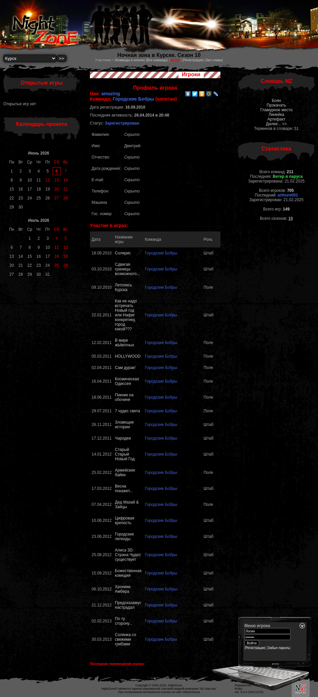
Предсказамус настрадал (128, 605)
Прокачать (276, 105)
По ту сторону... (124, 621)
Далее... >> (276, 124)
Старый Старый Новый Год (125, 454)
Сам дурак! (125, 367)
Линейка (276, 114)
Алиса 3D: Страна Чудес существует (128, 555)
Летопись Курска (123, 287)
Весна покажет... (124, 488)
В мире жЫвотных (124, 342)
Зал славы (213, 60)
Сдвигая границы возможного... (127, 269)
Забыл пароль (279, 648)
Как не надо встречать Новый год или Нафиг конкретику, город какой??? (126, 315)
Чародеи (123, 438)
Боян (276, 100)
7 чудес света (127, 411)
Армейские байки (125, 472)
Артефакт (276, 119)
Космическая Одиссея (127, 381)
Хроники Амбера (123, 589)
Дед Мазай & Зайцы (127, 504)
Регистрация (192, 60)
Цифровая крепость (124, 520)
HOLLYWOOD (128, 356)
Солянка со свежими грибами (125, 639)
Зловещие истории (124, 424)
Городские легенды (124, 536)
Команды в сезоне (130, 60)
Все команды (157, 60)
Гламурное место (276, 110)
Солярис (123, 253)
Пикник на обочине (124, 397)
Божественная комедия (128, 573)
